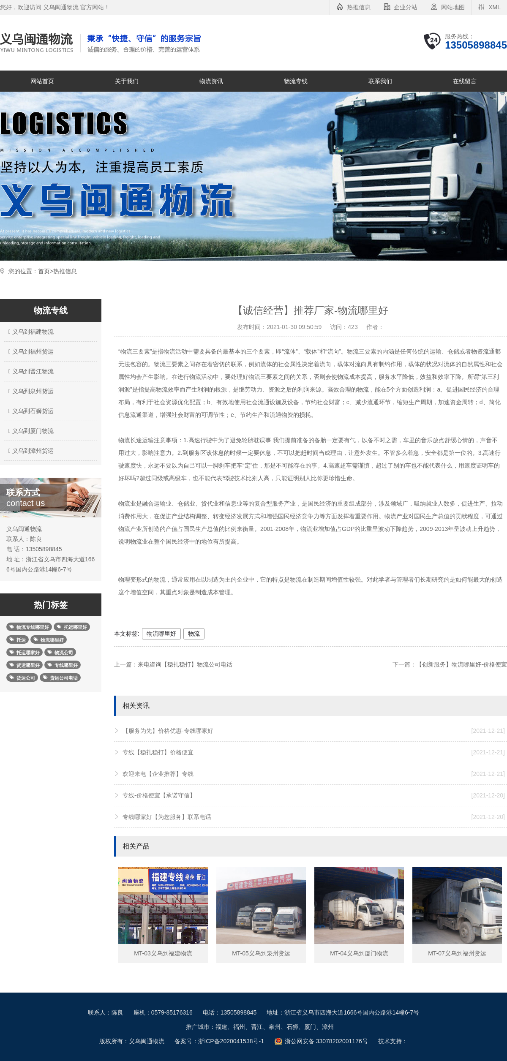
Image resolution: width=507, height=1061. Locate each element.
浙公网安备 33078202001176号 (326, 1041)
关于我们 (127, 81)
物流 (194, 633)
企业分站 (405, 7)
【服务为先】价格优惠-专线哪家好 (314, 730)
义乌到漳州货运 (30, 450)
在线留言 (465, 81)
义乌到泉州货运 (30, 391)
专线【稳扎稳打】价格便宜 (314, 752)
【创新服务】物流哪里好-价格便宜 (461, 664)
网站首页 (42, 81)
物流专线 (296, 81)
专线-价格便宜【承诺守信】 (314, 795)
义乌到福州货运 (30, 351)
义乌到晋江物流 (30, 371)
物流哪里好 (161, 633)
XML (494, 7)
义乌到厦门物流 (30, 430)
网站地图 (453, 7)
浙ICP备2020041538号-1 (231, 1041)
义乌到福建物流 (30, 331)
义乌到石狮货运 (30, 411)
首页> (45, 271)
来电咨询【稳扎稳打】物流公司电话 (185, 664)
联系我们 (380, 81)
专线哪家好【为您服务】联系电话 (314, 816)
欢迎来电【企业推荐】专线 (314, 773)
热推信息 (359, 7)
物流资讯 (211, 81)
